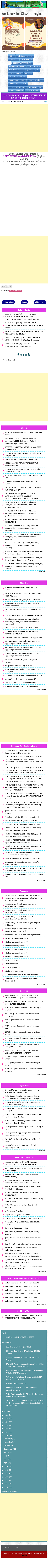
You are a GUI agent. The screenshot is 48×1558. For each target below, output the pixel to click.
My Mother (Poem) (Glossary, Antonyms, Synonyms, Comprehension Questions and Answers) (24, 559)
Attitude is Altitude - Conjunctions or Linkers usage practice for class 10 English (23, 1267)
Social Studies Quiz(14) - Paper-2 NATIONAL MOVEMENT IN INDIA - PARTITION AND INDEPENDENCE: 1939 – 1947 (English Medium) (22, 316)
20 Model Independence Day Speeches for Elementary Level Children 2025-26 (20, 752)
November (8, 1442)
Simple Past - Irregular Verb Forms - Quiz (19, 1215)
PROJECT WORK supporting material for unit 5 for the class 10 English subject (23, 1116)
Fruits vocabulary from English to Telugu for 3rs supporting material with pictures (22, 654)
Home (24, 302)
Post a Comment (9, 360)
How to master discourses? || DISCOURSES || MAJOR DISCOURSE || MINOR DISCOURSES (21, 996)
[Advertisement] (24, 128)
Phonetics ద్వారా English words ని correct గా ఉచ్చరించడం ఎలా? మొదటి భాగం (20, 930)
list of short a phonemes (14, 971)
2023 (7, 1425)
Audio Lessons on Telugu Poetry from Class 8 (21, 1290)
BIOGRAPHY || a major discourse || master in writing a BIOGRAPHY (24, 1070)
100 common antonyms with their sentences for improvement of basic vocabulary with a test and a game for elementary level (23, 898)
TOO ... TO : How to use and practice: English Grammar (21, 1206)
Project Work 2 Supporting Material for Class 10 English (22, 1140)
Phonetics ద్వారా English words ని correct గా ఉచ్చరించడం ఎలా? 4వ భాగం (20, 911)
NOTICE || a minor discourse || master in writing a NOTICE (22, 1033)
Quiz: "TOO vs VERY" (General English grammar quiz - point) (24, 1239)
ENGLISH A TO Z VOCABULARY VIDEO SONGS (21, 628)
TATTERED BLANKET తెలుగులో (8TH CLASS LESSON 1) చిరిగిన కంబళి (23, 448)
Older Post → (40, 302)
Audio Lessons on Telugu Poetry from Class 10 (22, 1283)
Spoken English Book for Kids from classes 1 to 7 (23, 683)
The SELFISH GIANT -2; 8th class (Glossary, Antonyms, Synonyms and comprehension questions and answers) (20, 504)
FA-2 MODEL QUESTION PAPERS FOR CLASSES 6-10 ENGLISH (24, 875)
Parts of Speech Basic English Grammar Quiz (21, 820)
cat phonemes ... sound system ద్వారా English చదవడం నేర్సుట (21, 979)
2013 (7, 1487)
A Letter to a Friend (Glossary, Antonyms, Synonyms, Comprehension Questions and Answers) (24, 553)
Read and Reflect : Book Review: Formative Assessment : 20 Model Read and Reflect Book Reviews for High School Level (22, 441)
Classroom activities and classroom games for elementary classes (22, 604)
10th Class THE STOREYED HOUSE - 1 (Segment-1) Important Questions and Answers (23, 847)
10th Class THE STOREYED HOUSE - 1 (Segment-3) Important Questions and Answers (23, 835)
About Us (15, 1548)
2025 (7, 1418)
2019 (7, 1467)
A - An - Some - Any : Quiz (14, 1211)
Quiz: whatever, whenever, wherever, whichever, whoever (22, 1233)
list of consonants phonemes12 (16, 946)
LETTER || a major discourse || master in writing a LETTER (22, 1058)
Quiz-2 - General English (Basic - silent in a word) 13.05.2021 (22, 812)
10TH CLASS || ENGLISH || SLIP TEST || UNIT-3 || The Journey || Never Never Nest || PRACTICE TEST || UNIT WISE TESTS (24, 796)
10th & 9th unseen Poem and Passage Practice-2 (22, 858)
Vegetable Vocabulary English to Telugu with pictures (21, 661)
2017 (7, 1473)
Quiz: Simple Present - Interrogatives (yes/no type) (23, 1244)
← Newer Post (8, 302)
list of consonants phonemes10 (16, 938)
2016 (7, 1477)
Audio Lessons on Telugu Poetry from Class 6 (21, 1301)
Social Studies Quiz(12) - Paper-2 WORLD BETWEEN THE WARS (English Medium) (24, 332)
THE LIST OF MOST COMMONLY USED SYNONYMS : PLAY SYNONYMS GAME (23, 489)
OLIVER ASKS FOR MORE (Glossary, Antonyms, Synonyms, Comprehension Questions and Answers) (22, 545)
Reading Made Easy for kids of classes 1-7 (20, 679)
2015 (7, 1480)
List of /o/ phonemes (12, 967)
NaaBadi (24, 1556)
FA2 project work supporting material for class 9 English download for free (22, 1134)
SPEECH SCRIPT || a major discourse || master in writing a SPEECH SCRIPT (22, 1045)
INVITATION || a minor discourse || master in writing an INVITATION (23, 1015)
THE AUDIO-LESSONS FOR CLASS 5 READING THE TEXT (23, 610)
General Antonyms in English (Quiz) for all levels (22, 600)
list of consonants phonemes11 (16, 942)
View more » (41, 572)
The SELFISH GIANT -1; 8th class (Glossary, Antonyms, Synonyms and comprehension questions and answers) (20, 513)
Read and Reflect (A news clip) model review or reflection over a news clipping (22, 1091)
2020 (7, 1436)
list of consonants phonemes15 (16, 956)
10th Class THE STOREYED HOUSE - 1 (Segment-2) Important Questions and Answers (23, 841)
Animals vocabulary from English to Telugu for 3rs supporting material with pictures (23, 648)
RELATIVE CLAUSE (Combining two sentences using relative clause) (24, 1200)
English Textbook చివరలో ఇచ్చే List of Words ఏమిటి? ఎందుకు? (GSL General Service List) (23, 1261)
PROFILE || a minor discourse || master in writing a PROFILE (23, 1009)
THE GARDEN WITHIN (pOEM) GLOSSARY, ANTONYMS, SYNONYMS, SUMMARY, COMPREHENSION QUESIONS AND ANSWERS (21, 496)
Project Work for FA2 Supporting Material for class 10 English (23, 1109)
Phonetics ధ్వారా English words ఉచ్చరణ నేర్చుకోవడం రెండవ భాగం (23, 924)
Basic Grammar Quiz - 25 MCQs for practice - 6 (22, 817)
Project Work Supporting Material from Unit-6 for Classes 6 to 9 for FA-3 (22, 470)
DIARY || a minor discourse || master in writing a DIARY (22, 1027)
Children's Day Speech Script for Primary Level (21, 686)
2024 (7, 1422)
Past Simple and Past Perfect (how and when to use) (24, 1218)
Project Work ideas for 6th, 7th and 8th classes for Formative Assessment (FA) (23, 1103)
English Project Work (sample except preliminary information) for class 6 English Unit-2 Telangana (22, 1097)
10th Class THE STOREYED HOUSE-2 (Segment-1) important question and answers (23, 829)
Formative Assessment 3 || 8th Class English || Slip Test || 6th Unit (23, 454)
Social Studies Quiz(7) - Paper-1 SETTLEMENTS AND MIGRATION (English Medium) (24, 96)
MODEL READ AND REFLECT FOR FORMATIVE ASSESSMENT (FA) (21, 464)
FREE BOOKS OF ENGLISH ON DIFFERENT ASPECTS (23, 615)
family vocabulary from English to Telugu (19, 666)
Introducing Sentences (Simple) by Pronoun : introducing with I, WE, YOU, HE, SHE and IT (21, 1163)
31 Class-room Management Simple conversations (23, 675)
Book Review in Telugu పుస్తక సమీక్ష (18, 1347)
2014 (7, 1484)
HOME (7, 1548)
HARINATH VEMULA (17, 102)
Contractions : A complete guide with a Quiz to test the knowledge (23, 1169)
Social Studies (15, 291)
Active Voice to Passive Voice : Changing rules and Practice (23, 433)
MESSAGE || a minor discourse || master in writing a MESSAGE (23, 1039)
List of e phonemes (12, 960)
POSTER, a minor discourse (16, 1383)
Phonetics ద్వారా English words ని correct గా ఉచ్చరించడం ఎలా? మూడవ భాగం (20, 917)
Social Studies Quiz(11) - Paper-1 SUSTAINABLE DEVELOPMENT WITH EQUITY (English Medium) (22, 339)
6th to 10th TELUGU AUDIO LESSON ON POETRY (22, 1294)
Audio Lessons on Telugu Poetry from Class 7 (21, 1297)
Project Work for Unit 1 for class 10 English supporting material (20, 1146)
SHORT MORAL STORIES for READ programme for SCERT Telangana (23, 594)
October (7, 1445)
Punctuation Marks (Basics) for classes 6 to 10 (22, 459)
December (8, 1439)
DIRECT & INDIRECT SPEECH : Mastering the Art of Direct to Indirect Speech (23, 1188)
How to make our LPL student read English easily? (23, 935)
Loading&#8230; (24, 202)
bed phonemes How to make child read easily (21, 975)
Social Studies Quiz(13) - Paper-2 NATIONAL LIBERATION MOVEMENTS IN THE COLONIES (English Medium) (24, 325)
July (5, 1456)
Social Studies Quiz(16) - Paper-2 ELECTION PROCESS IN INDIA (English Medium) (20, 345)
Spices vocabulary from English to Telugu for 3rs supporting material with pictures (22, 642)
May (6, 1459)
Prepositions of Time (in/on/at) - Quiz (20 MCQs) (22, 824)
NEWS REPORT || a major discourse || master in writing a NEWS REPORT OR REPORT (22, 1051)
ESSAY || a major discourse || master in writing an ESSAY (22, 1064)
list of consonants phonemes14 (16, 953)
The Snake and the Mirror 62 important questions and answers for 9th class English (22, 853)
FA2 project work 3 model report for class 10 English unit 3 (24, 1128)
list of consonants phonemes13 (16, 949)
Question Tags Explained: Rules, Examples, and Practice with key (22, 1175)
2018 (7, 1470)
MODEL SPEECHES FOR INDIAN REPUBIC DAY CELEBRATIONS (21, 520)
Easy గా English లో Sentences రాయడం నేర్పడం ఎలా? (23, 637)
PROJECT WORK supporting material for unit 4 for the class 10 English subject (23, 1122)
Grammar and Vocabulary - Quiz (16, 1228)
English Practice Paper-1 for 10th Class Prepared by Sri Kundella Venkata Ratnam (23, 869)
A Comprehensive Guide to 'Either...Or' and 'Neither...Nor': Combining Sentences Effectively (22, 1181)
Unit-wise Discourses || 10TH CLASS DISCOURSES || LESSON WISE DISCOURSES (24, 1002)
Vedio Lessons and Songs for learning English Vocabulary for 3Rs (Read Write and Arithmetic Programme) (22, 621)
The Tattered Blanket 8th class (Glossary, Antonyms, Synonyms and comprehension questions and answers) (24, 566)
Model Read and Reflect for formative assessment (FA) (23, 476)
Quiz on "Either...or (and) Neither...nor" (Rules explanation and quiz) (21, 1249)
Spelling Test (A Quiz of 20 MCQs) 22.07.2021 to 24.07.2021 (22, 1223)
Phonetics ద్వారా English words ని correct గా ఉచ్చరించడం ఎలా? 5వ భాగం (20, 905)
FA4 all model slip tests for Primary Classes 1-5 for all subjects (23, 670)
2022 (7, 1429)
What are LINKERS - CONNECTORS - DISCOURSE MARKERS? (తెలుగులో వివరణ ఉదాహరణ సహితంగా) (23, 1255)
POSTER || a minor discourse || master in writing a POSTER (22, 1021)
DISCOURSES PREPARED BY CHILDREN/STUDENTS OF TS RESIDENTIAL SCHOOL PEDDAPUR (23, 1317)
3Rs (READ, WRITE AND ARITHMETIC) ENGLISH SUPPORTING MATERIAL (22, 632)
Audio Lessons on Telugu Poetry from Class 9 (21, 1287)
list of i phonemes (11, 964)
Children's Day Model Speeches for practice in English (21, 482)
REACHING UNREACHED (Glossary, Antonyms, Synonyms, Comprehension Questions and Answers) (22, 528)
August (7, 1452)
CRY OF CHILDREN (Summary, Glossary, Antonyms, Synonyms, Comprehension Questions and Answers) (23, 536)
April (6, 1463)
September (8, 1449)
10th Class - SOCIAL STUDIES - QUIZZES (19, 1337)
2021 (7, 1432)
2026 (7, 1415)
